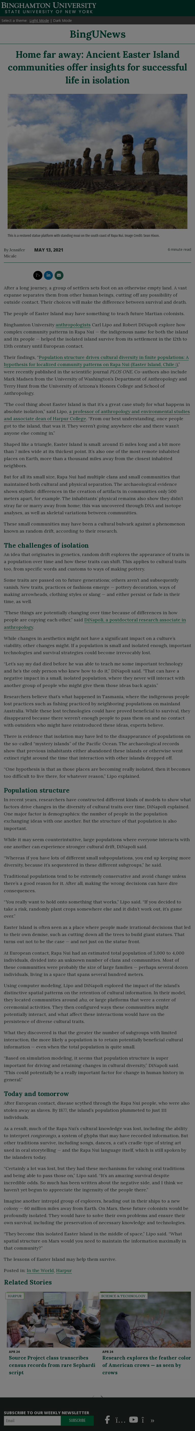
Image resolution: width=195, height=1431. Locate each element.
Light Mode (39, 20)
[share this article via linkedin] (48, 275)
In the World (40, 1270)
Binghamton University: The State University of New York (48, 7)
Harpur (64, 1270)
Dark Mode (62, 20)
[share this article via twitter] (37, 275)
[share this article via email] (59, 275)
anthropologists (73, 325)
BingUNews (98, 33)
